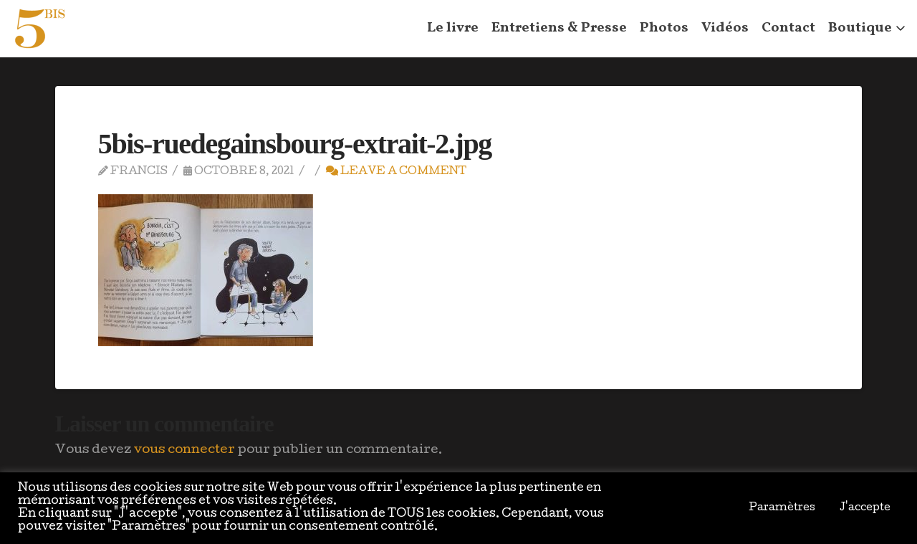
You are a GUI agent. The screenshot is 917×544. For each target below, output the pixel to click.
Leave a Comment (396, 171)
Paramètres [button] (782, 508)
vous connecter (184, 450)
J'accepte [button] (865, 508)
